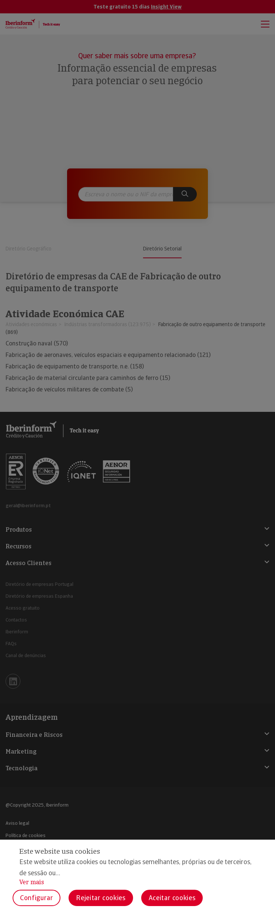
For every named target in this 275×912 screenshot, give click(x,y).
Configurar (36, 897)
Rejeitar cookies (100, 897)
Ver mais (31, 882)
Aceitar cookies (172, 897)
